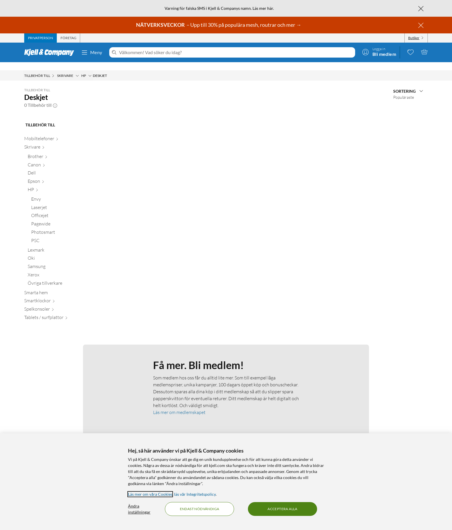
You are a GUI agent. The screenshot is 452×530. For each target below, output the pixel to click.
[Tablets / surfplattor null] (57, 310)
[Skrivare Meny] (77, 68)
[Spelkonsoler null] (57, 302)
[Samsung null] (59, 259)
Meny (91, 52)
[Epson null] (59, 174)
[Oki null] (59, 251)
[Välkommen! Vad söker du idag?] (236, 52)
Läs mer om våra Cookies (150, 494)
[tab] (40, 38)
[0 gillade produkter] (410, 52)
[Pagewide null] (60, 217)
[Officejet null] (60, 208)
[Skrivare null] (57, 140)
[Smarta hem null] (57, 286)
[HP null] (59, 182)
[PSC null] (60, 233)
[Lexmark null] (59, 243)
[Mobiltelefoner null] (57, 132)
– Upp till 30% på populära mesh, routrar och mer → (219, 25)
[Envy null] (60, 192)
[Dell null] (59, 166)
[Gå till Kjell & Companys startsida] (51, 52)
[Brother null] (59, 149)
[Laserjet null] (60, 200)
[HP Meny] (90, 68)
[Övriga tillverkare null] (59, 276)
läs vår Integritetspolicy (195, 494)
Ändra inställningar (139, 509)
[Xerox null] (59, 268)
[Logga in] (379, 52)
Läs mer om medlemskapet (179, 404)
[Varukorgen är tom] (424, 52)
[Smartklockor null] (57, 294)
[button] (55, 97)
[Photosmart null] (60, 225)
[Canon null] (59, 158)
